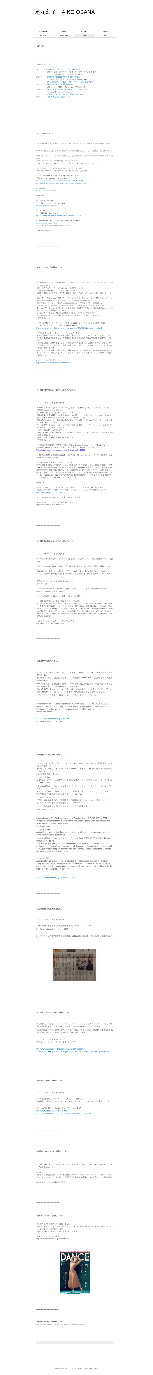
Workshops (64, 35)
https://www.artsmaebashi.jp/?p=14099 (47, 223)
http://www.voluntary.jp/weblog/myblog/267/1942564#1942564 (60, 1324)
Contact (105, 35)
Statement (84, 32)
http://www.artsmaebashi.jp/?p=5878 (46, 190)
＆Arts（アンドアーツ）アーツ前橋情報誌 (63, 69)
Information (43, 32)
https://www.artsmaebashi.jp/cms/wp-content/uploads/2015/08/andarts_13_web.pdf (58, 215)
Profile (64, 32)
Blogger (95, 1368)
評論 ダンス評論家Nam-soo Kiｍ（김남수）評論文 (67, 89)
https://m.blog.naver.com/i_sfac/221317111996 (55, 877)
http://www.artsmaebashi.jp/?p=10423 (46, 205)
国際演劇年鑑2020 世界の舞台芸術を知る (63, 77)
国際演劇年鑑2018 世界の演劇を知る (62, 84)
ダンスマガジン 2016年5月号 (58, 97)
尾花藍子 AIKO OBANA (65, 12)
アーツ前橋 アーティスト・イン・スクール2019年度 (67, 82)
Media (84, 35)
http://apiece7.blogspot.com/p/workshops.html (54, 363)
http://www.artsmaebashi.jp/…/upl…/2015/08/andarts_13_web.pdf (63, 1113)
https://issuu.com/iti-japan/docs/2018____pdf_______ (57, 492)
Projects (43, 35)
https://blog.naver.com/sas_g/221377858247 (55, 719)
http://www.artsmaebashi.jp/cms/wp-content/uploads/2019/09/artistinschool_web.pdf (69, 328)
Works (105, 32)
